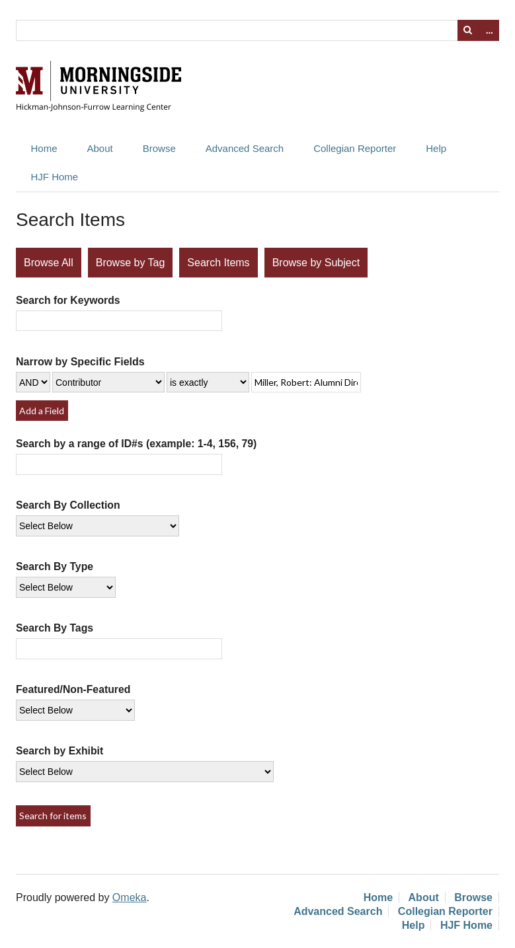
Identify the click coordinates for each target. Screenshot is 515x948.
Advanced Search (245, 148)
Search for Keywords (68, 300)
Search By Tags (54, 628)
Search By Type (54, 566)
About (100, 148)
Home (44, 148)
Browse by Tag (130, 262)
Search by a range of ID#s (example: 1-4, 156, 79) (136, 443)
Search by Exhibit (59, 750)
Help (436, 148)
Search (468, 30)
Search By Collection (68, 505)
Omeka (129, 897)
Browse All (48, 262)
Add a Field (41, 410)
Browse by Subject (316, 262)
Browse (159, 148)
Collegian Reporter (354, 148)
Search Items (218, 262)
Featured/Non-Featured (73, 689)
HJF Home (55, 176)
